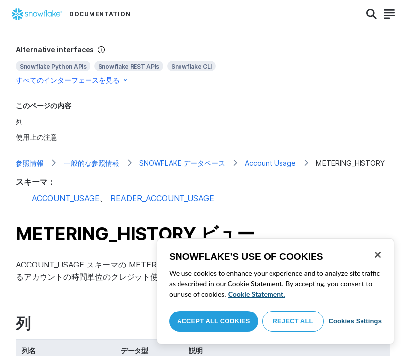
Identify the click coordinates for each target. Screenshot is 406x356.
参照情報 (30, 163)
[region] (275, 291)
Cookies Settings (355, 321)
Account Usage (270, 163)
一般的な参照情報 (91, 163)
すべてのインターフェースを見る (72, 80)
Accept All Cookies (213, 321)
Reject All (293, 321)
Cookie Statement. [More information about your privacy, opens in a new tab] (256, 294)
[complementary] (203, 65)
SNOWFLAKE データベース (182, 163)
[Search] (371, 14)
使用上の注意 (36, 137)
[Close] (378, 255)
